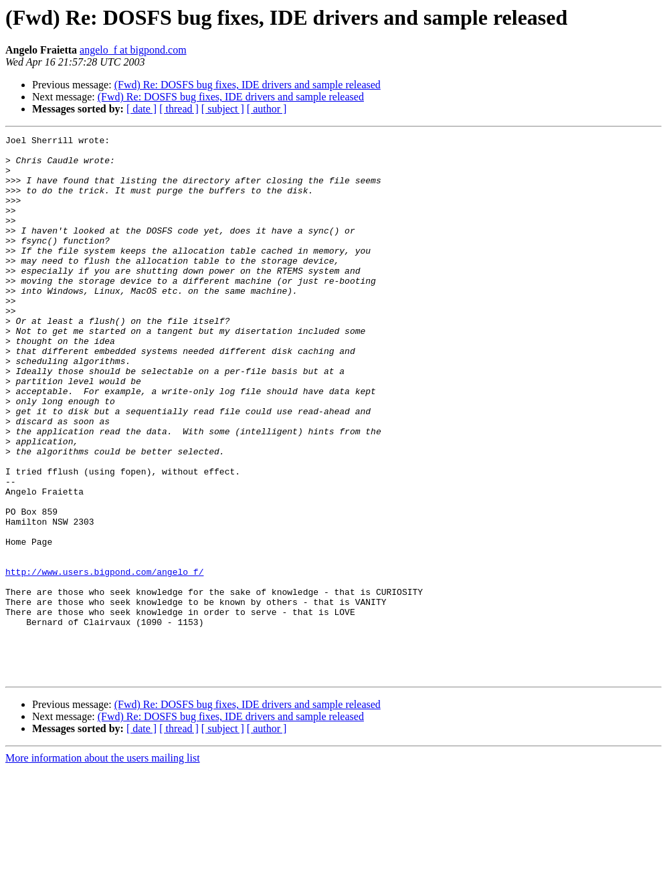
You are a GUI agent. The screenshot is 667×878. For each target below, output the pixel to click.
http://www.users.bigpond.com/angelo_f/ (104, 660)
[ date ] (141, 108)
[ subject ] (222, 108)
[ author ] (267, 108)
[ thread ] (179, 108)
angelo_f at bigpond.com (133, 50)
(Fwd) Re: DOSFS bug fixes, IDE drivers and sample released (247, 84)
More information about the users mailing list (102, 866)
